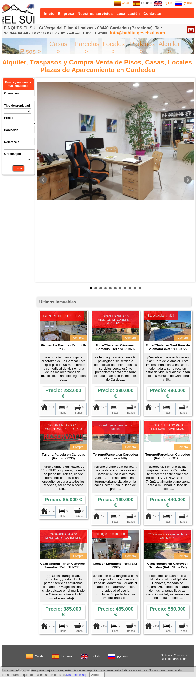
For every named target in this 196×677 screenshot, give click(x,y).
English (163, 3)
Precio (8, 118)
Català (122, 3)
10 (135, 288)
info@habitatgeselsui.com (137, 33)
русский (184, 3)
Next (188, 180)
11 (140, 288)
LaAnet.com (179, 659)
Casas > (58, 47)
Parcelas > (87, 47)
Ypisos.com (181, 655)
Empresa (66, 14)
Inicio (49, 14)
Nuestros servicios (95, 14)
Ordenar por (12, 154)
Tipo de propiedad (17, 105)
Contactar (152, 14)
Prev (43, 180)
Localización (128, 14)
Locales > (114, 47)
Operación (11, 93)
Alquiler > (169, 47)
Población (11, 130)
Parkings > (142, 47)
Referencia (11, 142)
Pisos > (30, 51)
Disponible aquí (77, 675)
